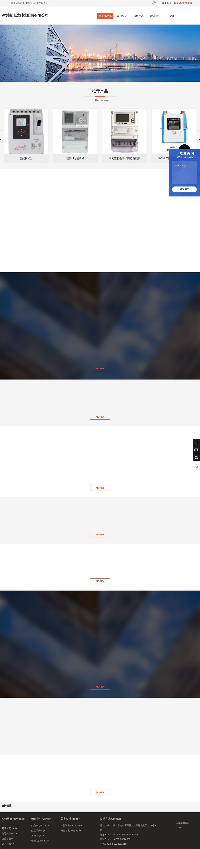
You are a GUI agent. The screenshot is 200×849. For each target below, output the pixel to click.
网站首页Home (9, 828)
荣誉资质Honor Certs (71, 825)
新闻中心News (38, 835)
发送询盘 (184, 189)
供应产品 (138, 15)
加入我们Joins (9, 843)
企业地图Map (8, 838)
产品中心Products (40, 825)
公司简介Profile (9, 833)
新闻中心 (155, 15)
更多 (172, 15)
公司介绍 (122, 15)
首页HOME (105, 15)
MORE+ (100, 417)
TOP (196, 465)
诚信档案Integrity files (72, 830)
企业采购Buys (38, 830)
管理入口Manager (40, 840)
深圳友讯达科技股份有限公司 (25, 15)
